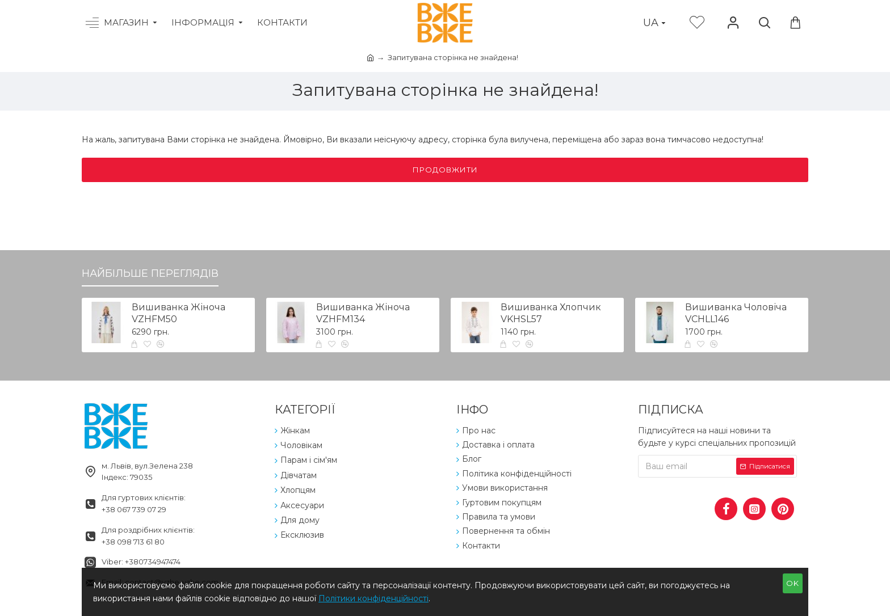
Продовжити (445, 169)
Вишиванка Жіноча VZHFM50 (178, 313)
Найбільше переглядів (150, 273)
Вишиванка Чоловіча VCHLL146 (736, 313)
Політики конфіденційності (373, 598)
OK (792, 583)
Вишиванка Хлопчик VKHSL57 (551, 313)
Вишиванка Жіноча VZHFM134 (363, 313)
